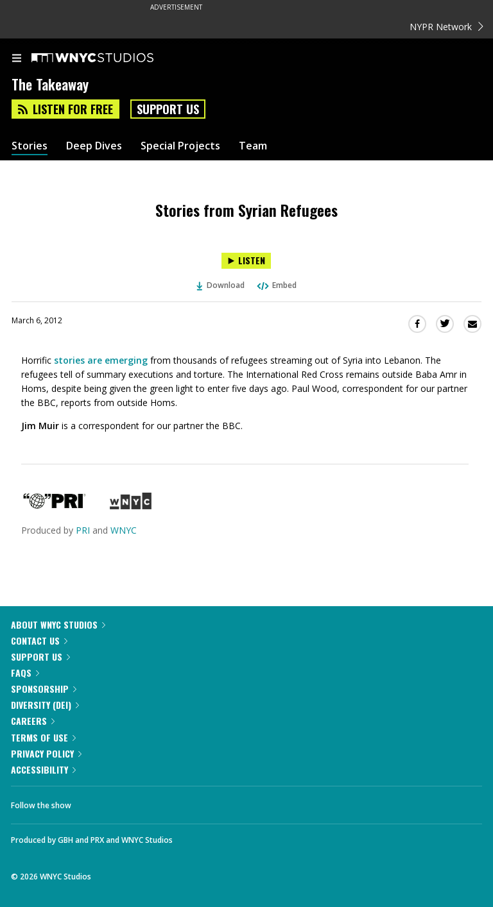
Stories (30, 146)
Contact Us (39, 640)
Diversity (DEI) (45, 704)
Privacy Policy (46, 753)
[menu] (16, 59)
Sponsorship (43, 688)
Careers (33, 720)
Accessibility (43, 769)
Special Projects (180, 146)
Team (253, 146)
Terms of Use (43, 737)
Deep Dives (94, 146)
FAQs (25, 672)
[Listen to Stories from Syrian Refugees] (246, 261)
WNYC (123, 530)
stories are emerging (101, 360)
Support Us (168, 109)
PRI (83, 530)
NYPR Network (446, 27)
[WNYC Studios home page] (108, 58)
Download (220, 285)
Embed (276, 285)
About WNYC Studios (58, 624)
